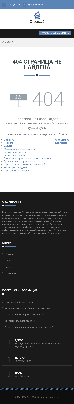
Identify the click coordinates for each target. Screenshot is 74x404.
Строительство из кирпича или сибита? (24, 314)
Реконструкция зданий (15, 167)
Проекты (9, 142)
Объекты (9, 139)
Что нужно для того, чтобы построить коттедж (28, 308)
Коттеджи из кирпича (15, 152)
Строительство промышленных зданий (24, 164)
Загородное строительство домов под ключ (27, 158)
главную (26, 134)
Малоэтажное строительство (19, 148)
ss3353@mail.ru (22, 376)
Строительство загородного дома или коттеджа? (29, 327)
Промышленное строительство (20, 161)
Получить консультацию (55, 33)
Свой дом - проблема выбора (19, 302)
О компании (62, 139)
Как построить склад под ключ (20, 320)
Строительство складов (16, 170)
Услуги (8, 145)
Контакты (61, 142)
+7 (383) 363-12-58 (23, 361)
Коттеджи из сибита (14, 155)
